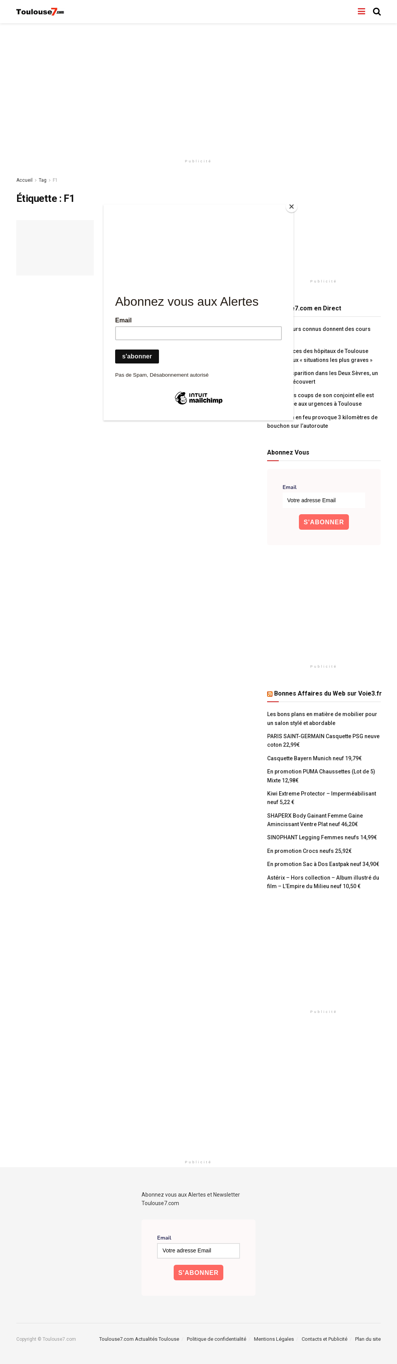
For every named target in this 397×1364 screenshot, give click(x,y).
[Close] (291, 206)
